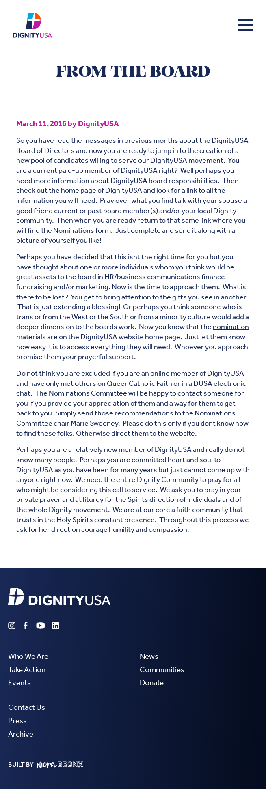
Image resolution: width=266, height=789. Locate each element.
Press (17, 720)
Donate (152, 682)
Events (19, 682)
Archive (20, 734)
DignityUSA (123, 190)
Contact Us (26, 707)
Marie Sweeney (94, 423)
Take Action (26, 669)
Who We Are (28, 656)
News (149, 656)
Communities (162, 669)
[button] (245, 25)
